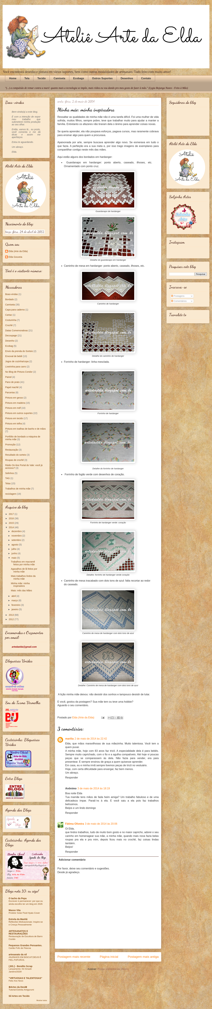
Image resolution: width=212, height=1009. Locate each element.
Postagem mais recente (73, 956)
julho (14, 549)
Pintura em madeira (15, 403)
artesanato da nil (18, 954)
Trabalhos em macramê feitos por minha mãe (23, 563)
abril (13, 596)
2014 (12, 527)
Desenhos (127, 78)
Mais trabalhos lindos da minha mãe (23, 577)
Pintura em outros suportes (19, 413)
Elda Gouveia (15, 257)
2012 (12, 619)
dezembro (16, 531)
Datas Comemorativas (16, 330)
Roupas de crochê (14, 460)
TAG (7, 478)
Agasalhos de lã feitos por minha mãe (24, 570)
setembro (16, 540)
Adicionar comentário (72, 859)
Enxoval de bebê (13, 356)
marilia (69, 738)
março (14, 600)
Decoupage (11, 335)
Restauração (11, 449)
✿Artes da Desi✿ (18, 987)
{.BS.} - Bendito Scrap (20, 966)
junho (14, 553)
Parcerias (10, 392)
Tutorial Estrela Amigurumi (21, 989)
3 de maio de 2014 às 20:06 (101, 823)
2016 (12, 518)
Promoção (10, 444)
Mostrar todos (42, 1000)
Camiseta (59, 78)
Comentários (179, 301)
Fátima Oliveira (74, 823)
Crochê (9, 325)
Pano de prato (12, 382)
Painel (8, 377)
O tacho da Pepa (18, 898)
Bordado (9, 299)
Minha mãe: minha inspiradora (20, 584)
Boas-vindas (11, 294)
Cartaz (8, 315)
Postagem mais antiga (143, 956)
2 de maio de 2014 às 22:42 (91, 738)
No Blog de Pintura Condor (18, 372)
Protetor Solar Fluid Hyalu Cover (24, 913)
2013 (12, 615)
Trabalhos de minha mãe (17, 488)
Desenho (9, 340)
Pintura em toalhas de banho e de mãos (25, 428)
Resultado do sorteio (15, 454)
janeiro (15, 609)
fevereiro (16, 605)
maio (14, 557)
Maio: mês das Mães (21, 590)
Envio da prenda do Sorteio (19, 351)
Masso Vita (15, 910)
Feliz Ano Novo (16, 981)
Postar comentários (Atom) (113, 969)
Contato (146, 78)
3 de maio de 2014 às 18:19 (93, 788)
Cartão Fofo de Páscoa (20, 948)
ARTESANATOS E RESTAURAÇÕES (18, 932)
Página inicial (109, 956)
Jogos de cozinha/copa (17, 361)
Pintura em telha (13, 423)
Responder (71, 777)
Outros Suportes (102, 78)
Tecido (41, 78)
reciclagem (10, 494)
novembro (16, 535)
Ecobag (9, 346)
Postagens (177, 296)
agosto (15, 544)
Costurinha (10, 320)
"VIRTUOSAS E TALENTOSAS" (25, 978)
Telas (8, 483)
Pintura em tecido (14, 418)
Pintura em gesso (14, 397)
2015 (12, 523)
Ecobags (78, 78)
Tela (26, 78)
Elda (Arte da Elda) (18, 251)
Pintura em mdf (13, 408)
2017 (12, 514)
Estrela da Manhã (18, 919)
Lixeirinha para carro (15, 366)
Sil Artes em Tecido (19, 996)
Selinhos (9, 473)
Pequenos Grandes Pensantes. (25, 945)
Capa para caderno (15, 309)
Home (12, 78)
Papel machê (12, 387)
